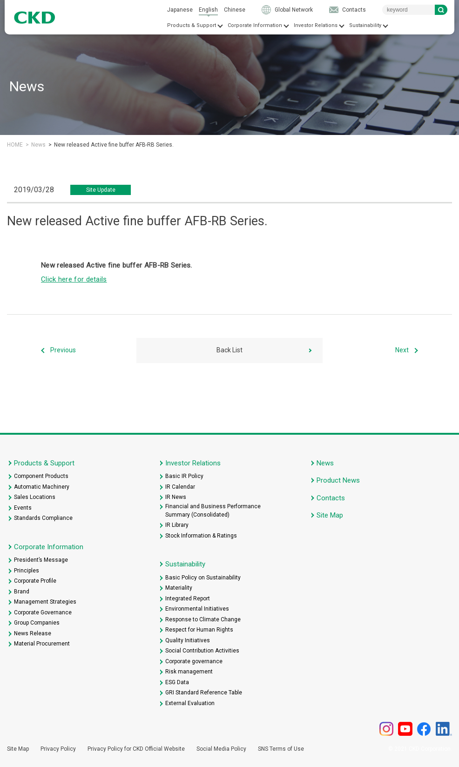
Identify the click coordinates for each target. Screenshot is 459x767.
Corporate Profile (35, 581)
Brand (21, 591)
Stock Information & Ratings (201, 535)
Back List (229, 350)
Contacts (354, 10)
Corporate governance (194, 661)
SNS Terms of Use (281, 749)
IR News (175, 497)
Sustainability (365, 25)
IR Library (177, 525)
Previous (63, 350)
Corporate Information (255, 25)
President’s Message (41, 560)
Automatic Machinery (41, 487)
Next (402, 350)
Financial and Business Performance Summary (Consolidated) (213, 510)
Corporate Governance (43, 612)
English (208, 10)
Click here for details (74, 279)
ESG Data (177, 682)
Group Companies (37, 622)
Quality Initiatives (187, 640)
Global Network (294, 10)
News (38, 145)
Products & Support (191, 25)
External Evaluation (190, 703)
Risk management (189, 671)
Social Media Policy (221, 749)
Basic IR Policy (184, 476)
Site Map (330, 515)
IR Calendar (180, 487)
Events (23, 508)
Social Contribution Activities (202, 650)
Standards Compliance (43, 518)
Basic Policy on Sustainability (203, 577)
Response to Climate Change (203, 619)
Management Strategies (45, 602)
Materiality (178, 588)
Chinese (234, 10)
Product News (338, 480)
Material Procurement (42, 643)
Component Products (41, 476)
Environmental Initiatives (197, 609)
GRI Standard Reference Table (203, 692)
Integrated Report (187, 598)
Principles (26, 570)
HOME (15, 145)
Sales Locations (34, 497)
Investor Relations (316, 25)
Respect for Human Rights (199, 629)
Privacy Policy (58, 749)
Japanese (180, 10)
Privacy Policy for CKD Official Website (136, 749)
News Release (32, 633)
